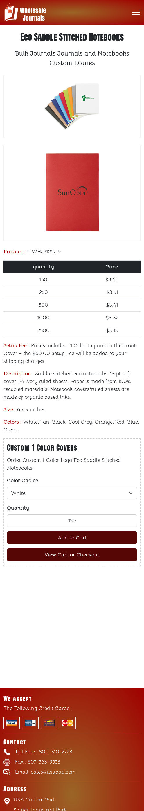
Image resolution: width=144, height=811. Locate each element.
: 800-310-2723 (43, 751)
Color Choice (22, 480)
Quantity (18, 508)
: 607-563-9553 (37, 762)
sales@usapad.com (45, 772)
